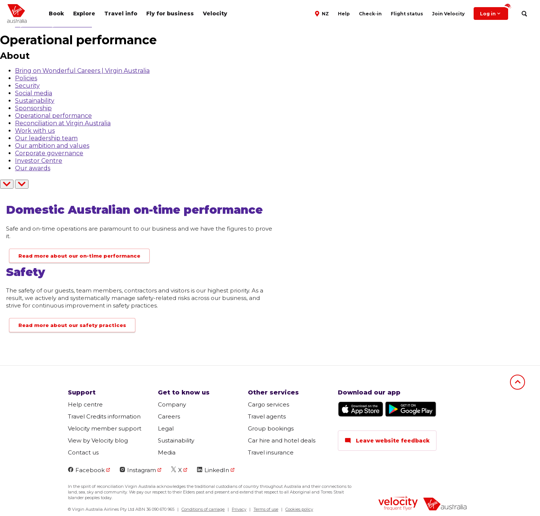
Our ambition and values (52, 145)
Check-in (370, 13)
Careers (169, 416)
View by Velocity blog (98, 440)
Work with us (35, 130)
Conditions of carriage (203, 509)
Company (172, 404)
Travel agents (267, 416)
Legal (166, 428)
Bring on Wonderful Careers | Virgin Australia (82, 70)
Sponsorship (33, 108)
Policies (26, 78)
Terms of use (266, 509)
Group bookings (271, 428)
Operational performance (53, 115)
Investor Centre (38, 160)
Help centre (85, 404)
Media (167, 452)
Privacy (239, 509)
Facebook (86, 470)
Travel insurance (271, 452)
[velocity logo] (398, 504)
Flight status (407, 13)
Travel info (120, 13)
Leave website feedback (387, 440)
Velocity (215, 13)
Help (344, 13)
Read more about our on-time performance (79, 256)
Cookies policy (299, 509)
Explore (84, 13)
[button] (322, 13)
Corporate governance (49, 153)
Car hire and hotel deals (281, 440)
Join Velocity (448, 13)
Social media (33, 93)
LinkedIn (213, 470)
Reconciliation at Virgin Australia (63, 123)
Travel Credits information (104, 416)
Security (27, 85)
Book (56, 13)
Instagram (138, 470)
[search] (524, 14)
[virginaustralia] (444, 505)
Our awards (32, 168)
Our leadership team (46, 138)
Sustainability (34, 100)
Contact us (83, 452)
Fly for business (170, 13)
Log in (494, 11)
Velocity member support (104, 428)
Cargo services (268, 404)
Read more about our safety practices (72, 325)
